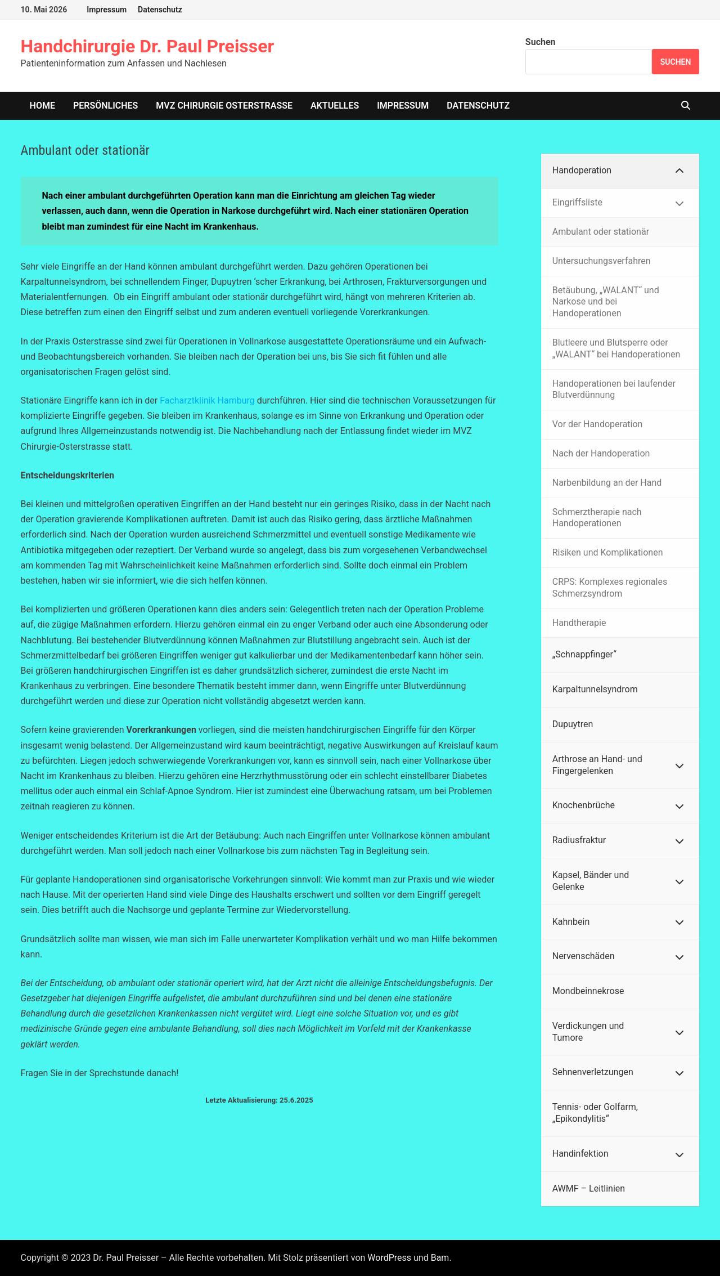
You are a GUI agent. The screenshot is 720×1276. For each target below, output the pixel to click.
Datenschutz (160, 9)
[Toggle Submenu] (679, 171)
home (42, 105)
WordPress (389, 1257)
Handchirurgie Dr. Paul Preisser (147, 46)
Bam (440, 1257)
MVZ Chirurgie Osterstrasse (224, 105)
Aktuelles (334, 105)
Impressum (107, 9)
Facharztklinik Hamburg (207, 400)
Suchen (540, 42)
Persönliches (105, 105)
